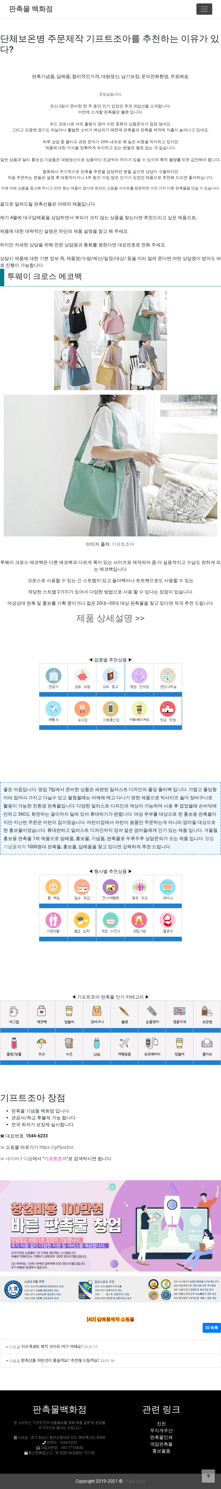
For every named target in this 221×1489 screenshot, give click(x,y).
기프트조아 (123, 544)
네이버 (12, 1158)
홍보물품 (161, 1451)
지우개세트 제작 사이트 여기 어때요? (52, 1346)
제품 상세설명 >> (110, 618)
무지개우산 (161, 1430)
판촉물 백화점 (31, 9)
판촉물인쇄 (161, 1437)
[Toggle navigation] (204, 9)
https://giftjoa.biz (56, 1147)
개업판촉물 (161, 1444)
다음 (27, 1158)
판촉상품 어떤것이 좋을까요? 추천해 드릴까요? (60, 1360)
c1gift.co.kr (135, 1481)
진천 (161, 1423)
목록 (211, 1327)
